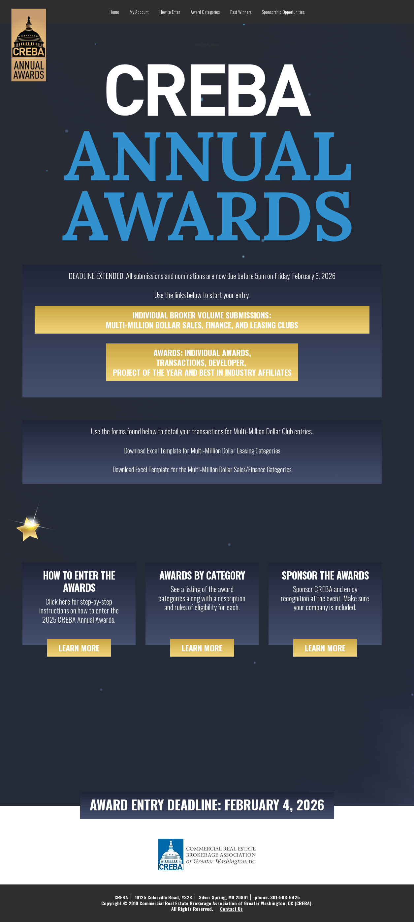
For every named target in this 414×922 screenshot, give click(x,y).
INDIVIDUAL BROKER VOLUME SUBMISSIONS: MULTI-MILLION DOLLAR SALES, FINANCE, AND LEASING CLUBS (202, 320)
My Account (139, 11)
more (79, 648)
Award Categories (205, 11)
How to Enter (169, 11)
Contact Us (231, 908)
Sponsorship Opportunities (283, 11)
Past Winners (240, 11)
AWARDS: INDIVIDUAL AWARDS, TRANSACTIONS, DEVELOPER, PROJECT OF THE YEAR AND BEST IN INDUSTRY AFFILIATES (202, 362)
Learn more (202, 648)
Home (114, 11)
